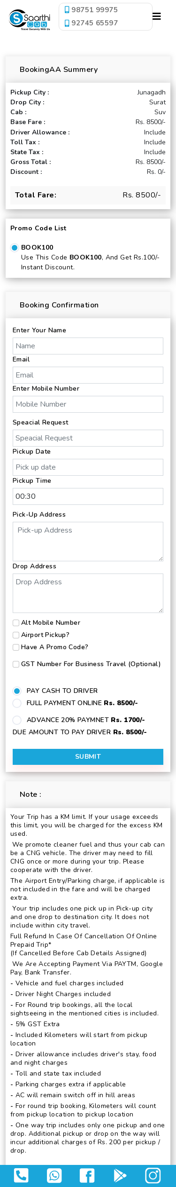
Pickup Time (32, 480)
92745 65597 (91, 23)
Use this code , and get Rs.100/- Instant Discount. (90, 262)
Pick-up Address (39, 514)
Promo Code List (38, 228)
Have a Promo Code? (55, 647)
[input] (88, 467)
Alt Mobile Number (50, 622)
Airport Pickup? (45, 634)
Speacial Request (41, 422)
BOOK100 (37, 247)
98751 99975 (91, 10)
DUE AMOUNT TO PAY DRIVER (80, 732)
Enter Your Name (39, 330)
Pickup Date (32, 451)
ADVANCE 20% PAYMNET (86, 719)
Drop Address (34, 566)
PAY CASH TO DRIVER (62, 690)
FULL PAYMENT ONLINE (82, 703)
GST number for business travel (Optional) (91, 664)
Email (21, 359)
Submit (88, 756)
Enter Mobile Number (46, 388)
